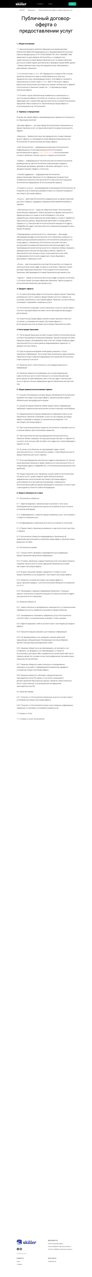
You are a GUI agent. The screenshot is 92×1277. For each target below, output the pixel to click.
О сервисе (40, 4)
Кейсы (50, 4)
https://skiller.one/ (46, 152)
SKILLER (22, 10)
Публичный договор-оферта (55, 1243)
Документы (31, 10)
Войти (72, 4)
